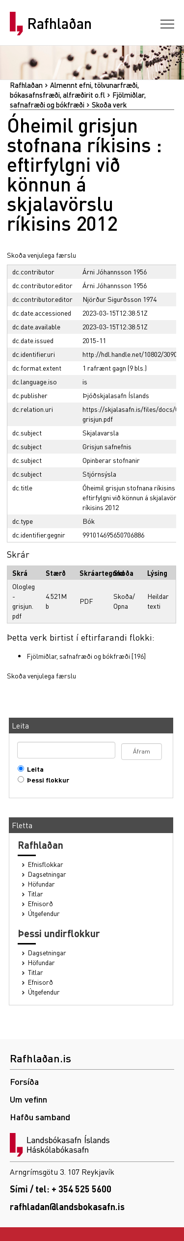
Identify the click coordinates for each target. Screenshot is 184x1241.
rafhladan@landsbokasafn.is (67, 1206)
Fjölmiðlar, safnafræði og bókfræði (78, 655)
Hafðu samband (40, 1116)
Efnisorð (40, 903)
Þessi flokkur (46, 780)
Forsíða (24, 1081)
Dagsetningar (47, 874)
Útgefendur (44, 913)
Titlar (35, 894)
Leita (33, 769)
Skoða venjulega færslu (41, 254)
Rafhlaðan (59, 23)
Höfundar (41, 884)
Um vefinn (28, 1099)
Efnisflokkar (45, 864)
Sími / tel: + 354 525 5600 (60, 1188)
